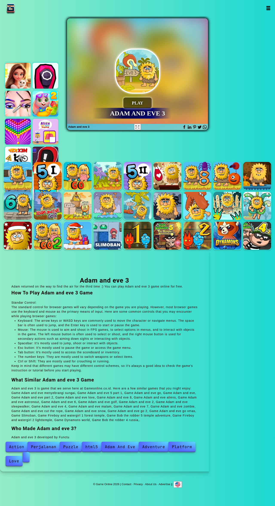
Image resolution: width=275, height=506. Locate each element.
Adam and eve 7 (197, 206)
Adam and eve (107, 176)
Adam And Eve (120, 446)
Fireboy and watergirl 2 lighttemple (197, 236)
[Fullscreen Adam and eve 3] (137, 127)
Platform (182, 446)
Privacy (138, 484)
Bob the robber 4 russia (257, 236)
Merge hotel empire (18, 76)
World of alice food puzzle (45, 132)
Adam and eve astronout (257, 176)
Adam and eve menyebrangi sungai (18, 176)
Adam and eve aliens (227, 176)
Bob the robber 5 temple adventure (167, 236)
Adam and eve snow (18, 236)
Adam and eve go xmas (78, 236)
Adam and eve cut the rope (257, 206)
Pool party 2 (45, 104)
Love (14, 460)
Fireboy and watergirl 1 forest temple (137, 236)
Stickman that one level (45, 159)
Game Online (24, 8)
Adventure (153, 446)
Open (268, 8)
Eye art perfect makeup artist (18, 104)
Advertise (164, 484)
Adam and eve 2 (78, 206)
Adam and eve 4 (137, 206)
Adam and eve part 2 (137, 176)
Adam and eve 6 (18, 206)
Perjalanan (43, 446)
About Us (150, 484)
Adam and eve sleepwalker (107, 206)
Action (16, 446)
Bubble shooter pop (18, 132)
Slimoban (107, 236)
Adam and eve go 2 (48, 236)
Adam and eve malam (167, 206)
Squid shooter (45, 76)
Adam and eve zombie (227, 206)
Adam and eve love (167, 176)
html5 (91, 446)
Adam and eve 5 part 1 (48, 176)
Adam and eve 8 (197, 176)
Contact (126, 484)
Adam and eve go (78, 176)
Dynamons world (227, 236)
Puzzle (70, 446)
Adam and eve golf (48, 206)
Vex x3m (18, 159)
